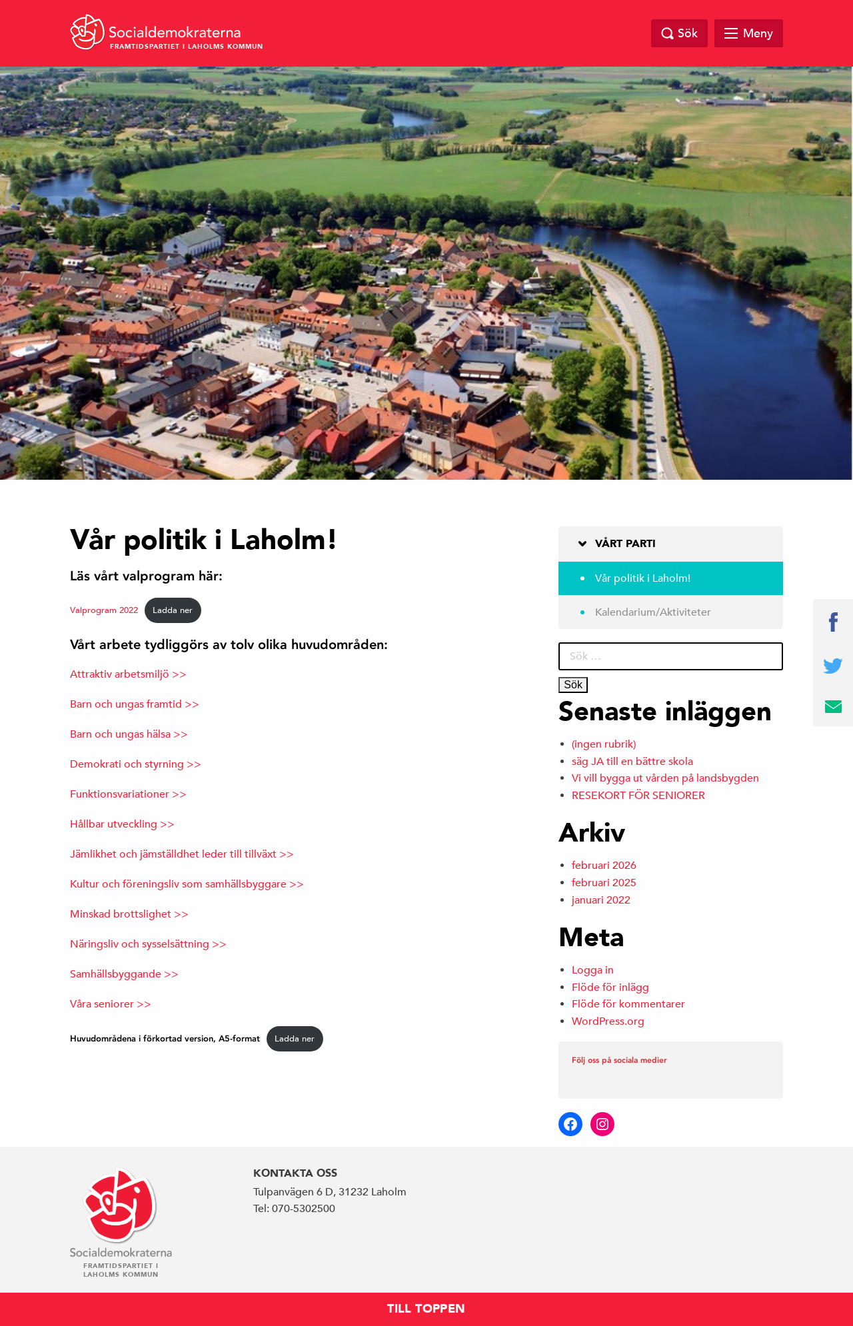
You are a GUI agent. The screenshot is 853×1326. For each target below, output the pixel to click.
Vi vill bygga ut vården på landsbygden (665, 778)
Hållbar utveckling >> (122, 824)
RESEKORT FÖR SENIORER (638, 795)
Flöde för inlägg (610, 987)
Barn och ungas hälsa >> (129, 734)
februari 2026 (604, 865)
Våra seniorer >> (110, 1004)
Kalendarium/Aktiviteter (653, 612)
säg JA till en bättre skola (632, 761)
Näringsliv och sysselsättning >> (148, 944)
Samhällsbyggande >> (124, 974)
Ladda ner (173, 610)
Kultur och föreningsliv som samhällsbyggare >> (187, 884)
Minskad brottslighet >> (129, 914)
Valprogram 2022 (104, 610)
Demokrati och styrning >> (135, 764)
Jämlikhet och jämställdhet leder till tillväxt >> (182, 854)
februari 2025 (604, 883)
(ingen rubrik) (604, 744)
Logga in (593, 970)
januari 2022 (601, 900)
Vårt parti (625, 543)
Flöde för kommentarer (628, 1004)
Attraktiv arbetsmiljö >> (128, 674)
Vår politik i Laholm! (642, 578)
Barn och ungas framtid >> (134, 704)
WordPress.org (608, 1021)
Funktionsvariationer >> (128, 794)
